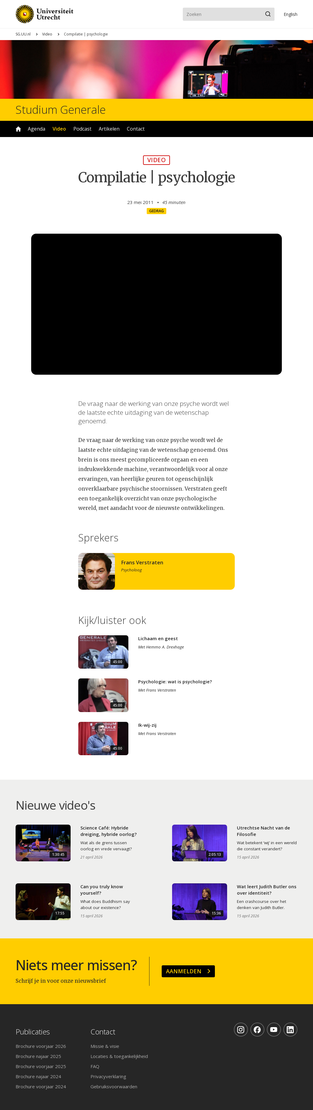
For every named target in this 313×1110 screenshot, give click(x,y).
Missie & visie (104, 1046)
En (290, 14)
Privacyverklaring (108, 1076)
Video (47, 34)
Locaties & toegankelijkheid (119, 1056)
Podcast (82, 128)
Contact (136, 128)
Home (18, 129)
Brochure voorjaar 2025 (41, 1066)
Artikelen (109, 128)
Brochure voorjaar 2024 (41, 1086)
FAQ (94, 1066)
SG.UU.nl (23, 34)
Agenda (36, 128)
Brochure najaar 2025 (38, 1056)
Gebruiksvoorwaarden (113, 1086)
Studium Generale (61, 109)
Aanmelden (183, 971)
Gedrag (156, 210)
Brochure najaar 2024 (38, 1076)
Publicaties (33, 1031)
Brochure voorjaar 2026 (41, 1046)
